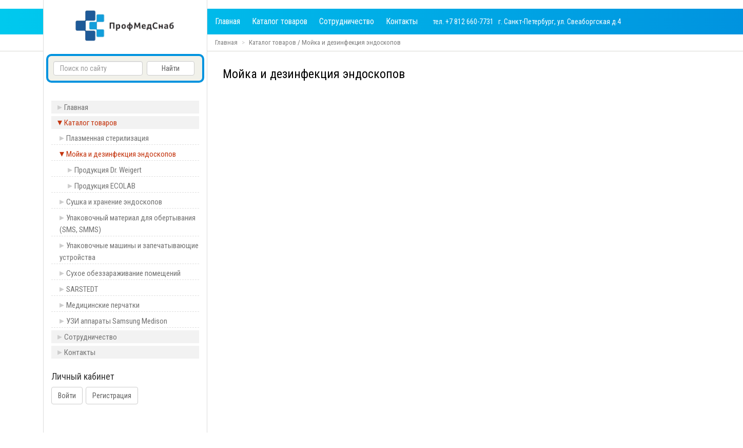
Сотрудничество (346, 21)
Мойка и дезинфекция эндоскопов (351, 42)
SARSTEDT (82, 289)
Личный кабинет (82, 376)
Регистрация (111, 395)
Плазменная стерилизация (107, 138)
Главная (227, 21)
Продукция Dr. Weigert (108, 170)
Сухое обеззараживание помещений (123, 273)
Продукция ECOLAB (104, 186)
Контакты (402, 21)
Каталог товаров (279, 21)
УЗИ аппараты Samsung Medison (116, 321)
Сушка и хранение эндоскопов (114, 202)
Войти (67, 395)
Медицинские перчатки (103, 305)
